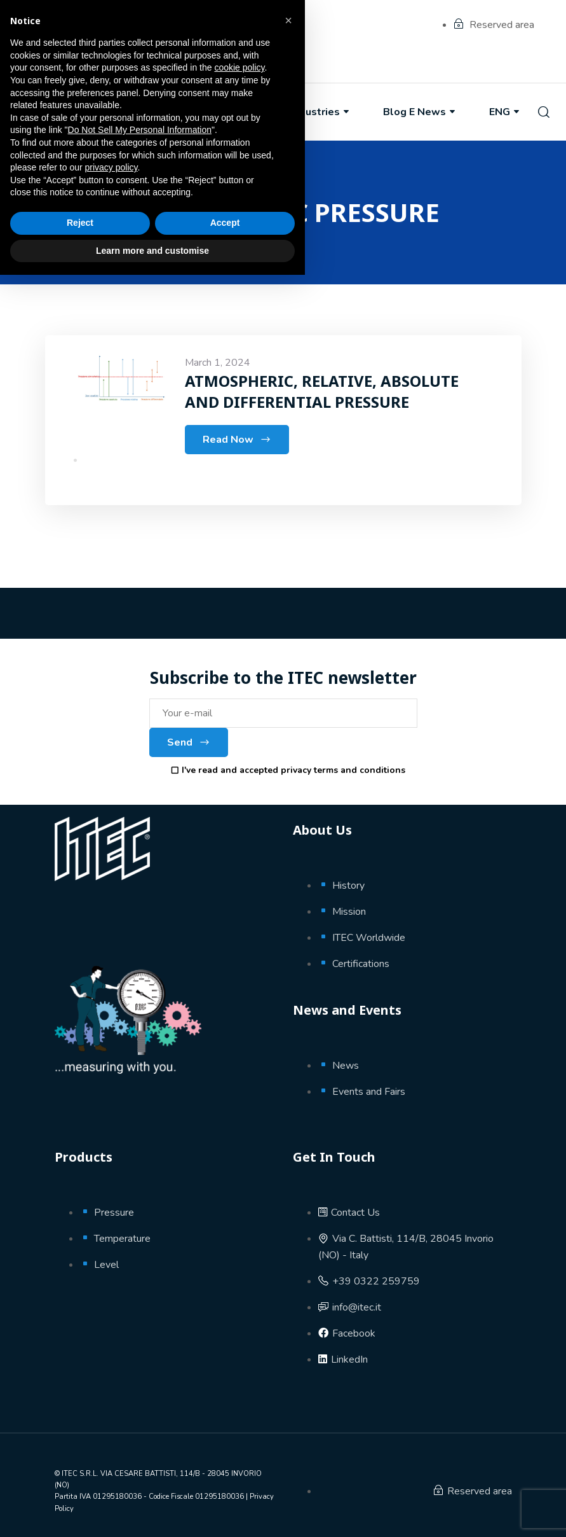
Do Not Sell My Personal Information (140, 1392)
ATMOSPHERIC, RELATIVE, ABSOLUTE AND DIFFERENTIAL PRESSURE (322, 391)
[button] (288, 1282)
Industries (321, 112)
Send (188, 742)
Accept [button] (225, 1485)
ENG (505, 112)
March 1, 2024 (217, 363)
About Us (143, 112)
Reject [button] (80, 1485)
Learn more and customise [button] (152, 1512)
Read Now (237, 440)
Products (231, 112)
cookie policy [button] (239, 1330)
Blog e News (420, 112)
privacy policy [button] (111, 1429)
